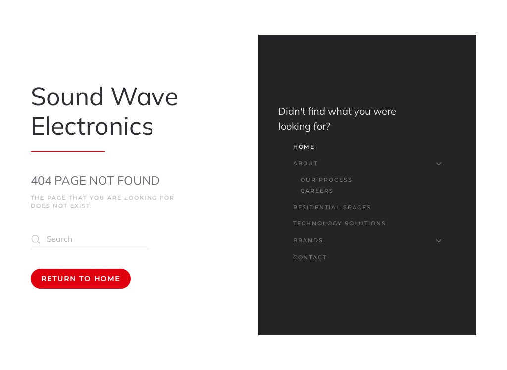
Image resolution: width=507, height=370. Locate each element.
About (367, 163)
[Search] (90, 239)
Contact (310, 257)
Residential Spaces (332, 207)
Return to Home (80, 278)
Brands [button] (367, 240)
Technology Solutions (339, 223)
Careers (317, 190)
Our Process (327, 179)
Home (304, 146)
